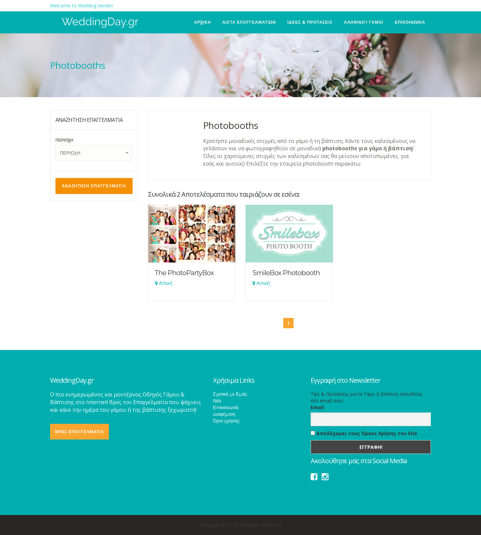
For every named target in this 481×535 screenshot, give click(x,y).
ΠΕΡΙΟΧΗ (64, 140)
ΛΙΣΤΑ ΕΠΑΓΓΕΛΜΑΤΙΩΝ (249, 22)
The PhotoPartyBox (184, 273)
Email (317, 407)
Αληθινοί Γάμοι (363, 22)
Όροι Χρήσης (226, 421)
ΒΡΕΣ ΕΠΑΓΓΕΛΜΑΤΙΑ (79, 431)
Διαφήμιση (224, 414)
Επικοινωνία (225, 407)
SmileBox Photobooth (286, 273)
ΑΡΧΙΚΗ (202, 22)
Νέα (217, 401)
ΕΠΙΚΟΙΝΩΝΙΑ (410, 22)
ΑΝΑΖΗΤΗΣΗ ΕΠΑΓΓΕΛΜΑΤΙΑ (94, 185)
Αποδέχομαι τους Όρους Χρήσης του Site (364, 433)
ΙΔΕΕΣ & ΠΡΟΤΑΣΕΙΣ (309, 22)
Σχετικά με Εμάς (230, 394)
